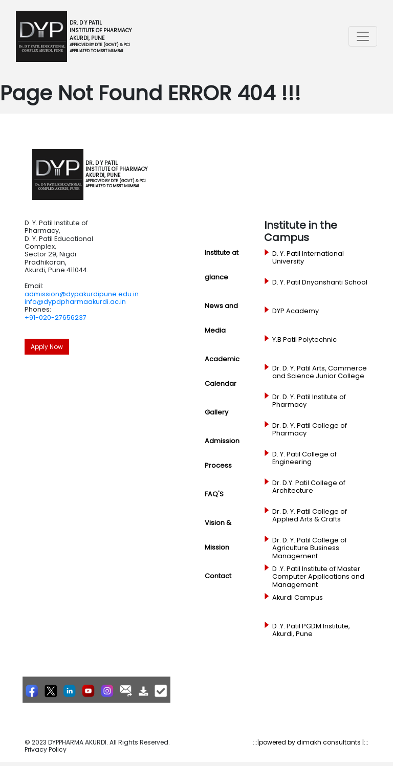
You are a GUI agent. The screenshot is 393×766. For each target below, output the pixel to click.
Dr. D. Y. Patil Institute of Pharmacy (309, 401)
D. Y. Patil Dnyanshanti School (319, 282)
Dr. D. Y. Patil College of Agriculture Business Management (309, 548)
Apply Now (47, 346)
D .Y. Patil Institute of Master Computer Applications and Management (318, 577)
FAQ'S (214, 494)
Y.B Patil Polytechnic (304, 340)
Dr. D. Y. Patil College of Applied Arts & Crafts (309, 515)
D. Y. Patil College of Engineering (304, 458)
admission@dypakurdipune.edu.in (82, 294)
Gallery (216, 412)
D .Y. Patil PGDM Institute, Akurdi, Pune (311, 630)
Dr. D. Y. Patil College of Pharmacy (309, 429)
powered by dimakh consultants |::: (313, 742)
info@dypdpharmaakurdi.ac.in (75, 301)
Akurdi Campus (297, 598)
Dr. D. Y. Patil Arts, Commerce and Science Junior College (319, 372)
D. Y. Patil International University (308, 258)
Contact (218, 576)
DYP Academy (295, 311)
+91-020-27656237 (55, 317)
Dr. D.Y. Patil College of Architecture (308, 487)
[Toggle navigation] (362, 36)
